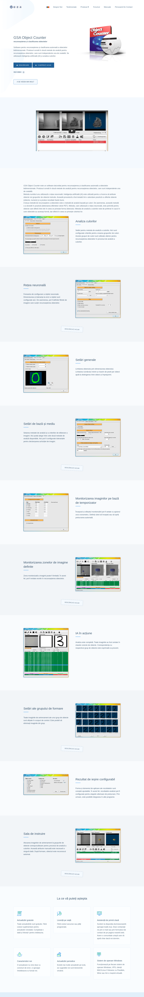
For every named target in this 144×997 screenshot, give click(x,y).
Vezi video (19, 72)
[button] (72, 130)
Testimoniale (71, 7)
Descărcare (22, 65)
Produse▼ (85, 7)
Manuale (107, 7)
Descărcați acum (72, 329)
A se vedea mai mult (25, 82)
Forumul (96, 7)
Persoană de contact (123, 7)
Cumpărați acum (43, 65)
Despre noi (57, 7)
